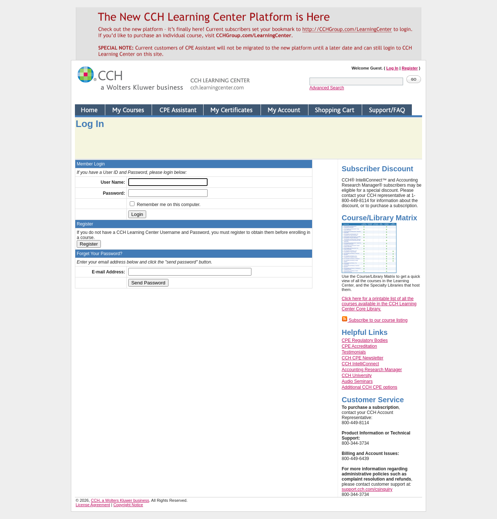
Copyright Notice (128, 505)
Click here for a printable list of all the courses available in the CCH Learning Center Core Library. (379, 303)
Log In (392, 68)
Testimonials (354, 352)
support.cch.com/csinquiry (367, 489)
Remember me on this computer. (165, 204)
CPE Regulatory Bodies (365, 340)
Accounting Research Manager (372, 369)
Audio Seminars (357, 381)
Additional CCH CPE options (369, 387)
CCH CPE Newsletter (362, 358)
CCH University (357, 375)
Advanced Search (327, 87)
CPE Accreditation (359, 346)
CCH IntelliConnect (360, 363)
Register (410, 68)
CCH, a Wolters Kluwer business (120, 500)
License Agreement (93, 505)
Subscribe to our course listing (374, 320)
